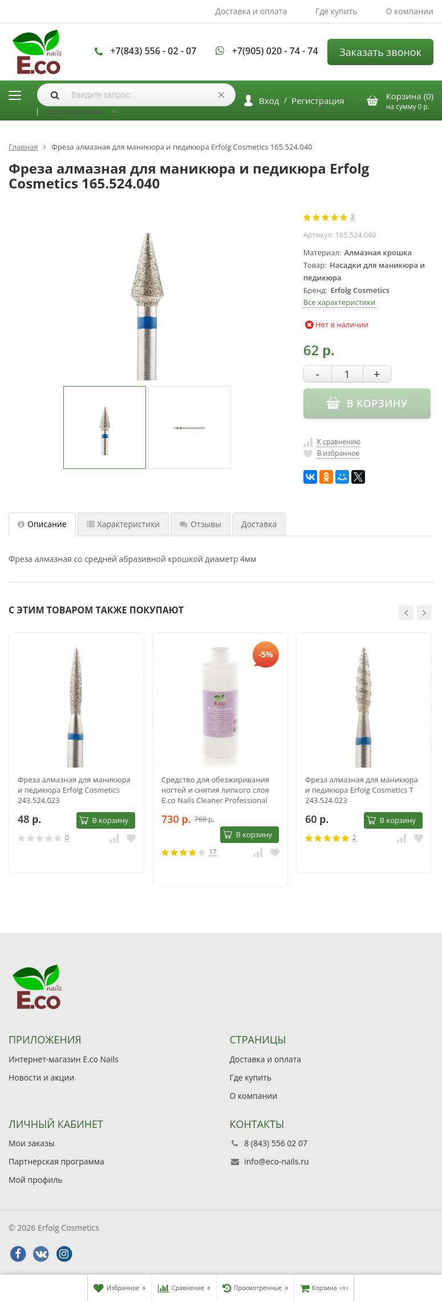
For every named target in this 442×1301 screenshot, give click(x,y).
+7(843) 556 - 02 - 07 (153, 51)
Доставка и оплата (251, 11)
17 (213, 852)
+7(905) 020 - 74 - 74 (275, 51)
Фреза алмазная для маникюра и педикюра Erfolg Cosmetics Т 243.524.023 (361, 789)
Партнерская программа (56, 1161)
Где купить (336, 11)
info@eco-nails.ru (276, 1161)
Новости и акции (41, 1077)
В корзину (103, 820)
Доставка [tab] (259, 524)
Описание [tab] (42, 524)
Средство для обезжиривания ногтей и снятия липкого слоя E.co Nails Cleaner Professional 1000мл (215, 789)
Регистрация (317, 100)
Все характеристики (339, 302)
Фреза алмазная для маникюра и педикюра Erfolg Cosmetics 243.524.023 (74, 789)
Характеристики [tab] (123, 524)
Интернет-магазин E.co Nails (64, 1059)
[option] (104, 427)
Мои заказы (32, 1143)
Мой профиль (35, 1179)
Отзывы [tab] (200, 524)
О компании (409, 11)
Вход (269, 100)
